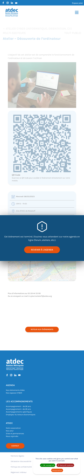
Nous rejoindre (12, 436)
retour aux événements (42, 329)
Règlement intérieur (18, 472)
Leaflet (53, 280)
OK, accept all (47, 465)
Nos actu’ (10, 431)
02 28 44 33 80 (34, 293)
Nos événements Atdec (15, 390)
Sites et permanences (15, 433)
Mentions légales (17, 456)
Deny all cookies (65, 465)
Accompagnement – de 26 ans (18, 406)
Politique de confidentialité (21, 467)
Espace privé (77, 3)
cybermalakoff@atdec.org (41, 296)
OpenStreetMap (63, 280)
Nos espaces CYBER (14, 393)
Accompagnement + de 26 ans (18, 409)
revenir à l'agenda (42, 249)
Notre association (13, 428)
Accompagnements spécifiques (19, 412)
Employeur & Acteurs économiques (20, 414)
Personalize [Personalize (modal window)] (57, 470)
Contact (15, 446)
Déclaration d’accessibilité (21, 461)
